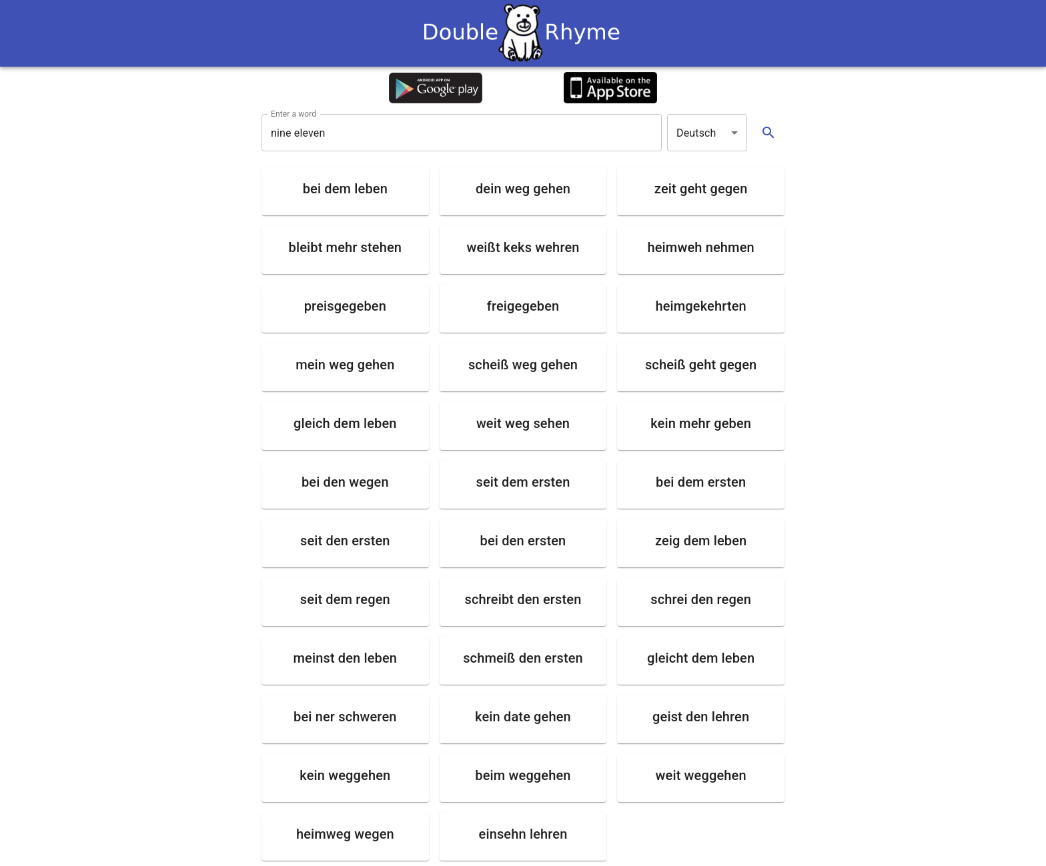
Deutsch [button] (696, 133)
